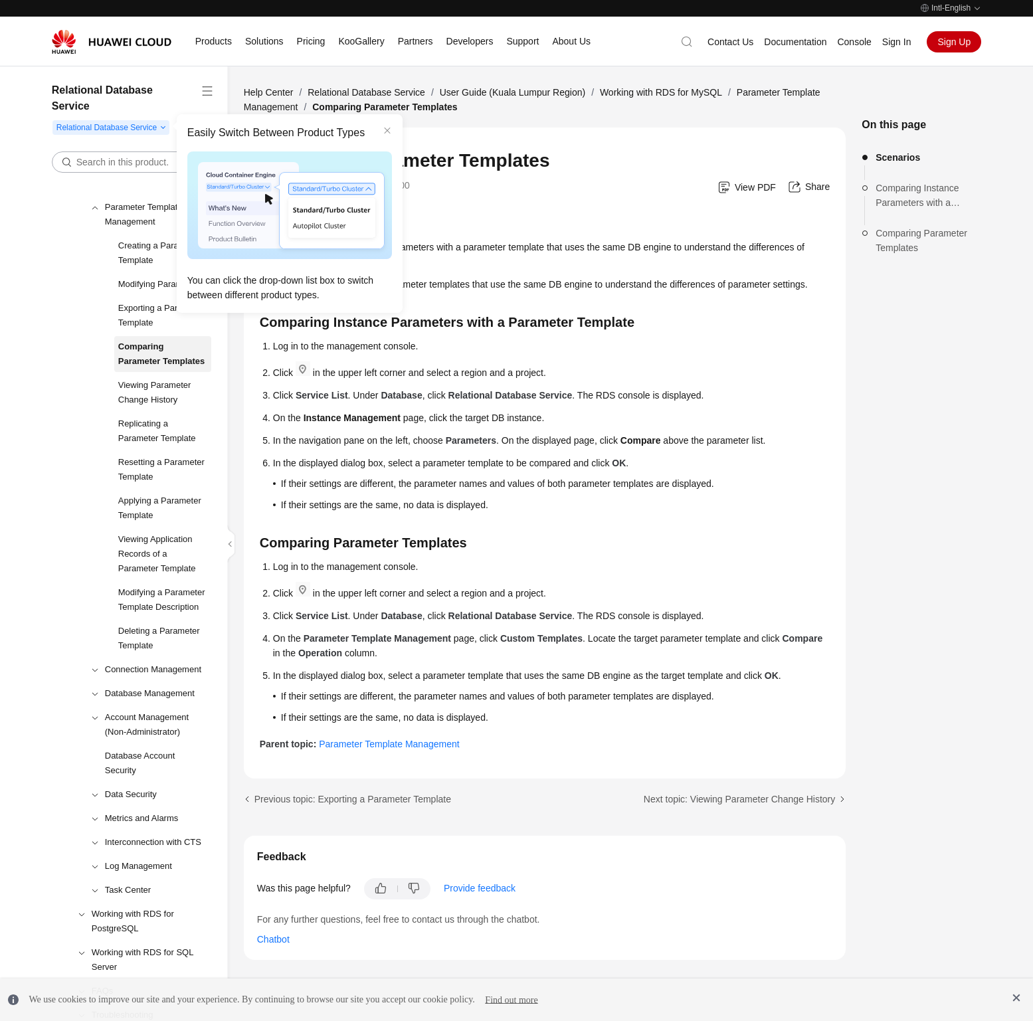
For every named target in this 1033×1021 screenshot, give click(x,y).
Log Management (138, 866)
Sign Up (954, 42)
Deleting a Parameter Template (159, 638)
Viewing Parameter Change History (154, 392)
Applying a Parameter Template (159, 508)
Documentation (795, 42)
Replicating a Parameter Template (157, 430)
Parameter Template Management (144, 214)
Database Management (150, 693)
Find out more (511, 999)
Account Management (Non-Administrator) (147, 724)
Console (854, 42)
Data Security (131, 794)
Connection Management (153, 669)
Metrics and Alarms (142, 818)
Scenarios (898, 157)
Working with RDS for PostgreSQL (133, 921)
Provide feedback (480, 888)
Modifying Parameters (160, 284)
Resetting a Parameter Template (161, 469)
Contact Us (730, 42)
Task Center (128, 890)
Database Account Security (140, 763)
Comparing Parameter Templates (161, 353)
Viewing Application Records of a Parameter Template (157, 553)
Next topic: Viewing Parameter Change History (739, 799)
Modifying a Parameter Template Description (161, 599)
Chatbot (273, 939)
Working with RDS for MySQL (661, 92)
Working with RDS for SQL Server (142, 959)
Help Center (269, 92)
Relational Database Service (366, 92)
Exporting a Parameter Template (161, 315)
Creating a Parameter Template (159, 252)
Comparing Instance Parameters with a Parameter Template (917, 196)
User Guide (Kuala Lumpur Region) (512, 92)
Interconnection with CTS (153, 842)
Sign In (896, 42)
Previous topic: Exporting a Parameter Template (352, 799)
